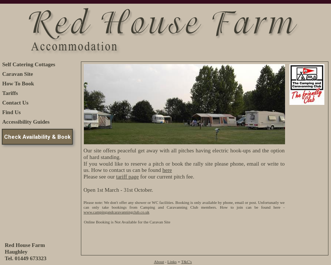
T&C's (186, 261)
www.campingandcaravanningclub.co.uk (116, 212)
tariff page (127, 177)
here (167, 170)
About (159, 261)
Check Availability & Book (37, 137)
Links (172, 261)
